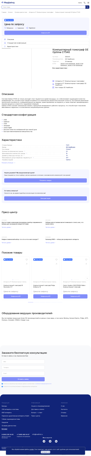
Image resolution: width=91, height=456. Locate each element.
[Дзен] (50, 429)
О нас (63, 394)
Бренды (4, 394)
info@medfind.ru (37, 423)
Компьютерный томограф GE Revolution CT (13, 286)
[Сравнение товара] (26, 263)
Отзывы (63, 401)
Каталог (4, 417)
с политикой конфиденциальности (42, 372)
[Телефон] (85, 3)
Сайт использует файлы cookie (34, 445)
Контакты (64, 397)
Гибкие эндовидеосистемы (11, 407)
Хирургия (5, 411)
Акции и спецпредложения (40, 394)
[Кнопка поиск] (87, 7)
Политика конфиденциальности (30, 435)
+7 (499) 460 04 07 (23, 423)
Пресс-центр (35, 404)
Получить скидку (45, 180)
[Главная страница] (8, 3)
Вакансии (64, 404)
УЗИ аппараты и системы (10, 397)
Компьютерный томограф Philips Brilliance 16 (44, 286)
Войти (80, 2)
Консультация (45, 198)
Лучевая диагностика (9, 414)
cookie (31, 449)
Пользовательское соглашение (30, 437)
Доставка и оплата (37, 397)
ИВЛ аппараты (7, 401)
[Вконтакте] (56, 429)
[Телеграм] (44, 429)
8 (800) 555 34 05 (7, 423)
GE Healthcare (69, 59)
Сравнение (19, 28)
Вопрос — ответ (36, 401)
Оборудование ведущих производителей (27, 313)
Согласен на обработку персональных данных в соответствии (27, 372)
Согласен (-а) (45, 452)
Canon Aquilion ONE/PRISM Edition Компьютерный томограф (74, 286)
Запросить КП (45, 33)
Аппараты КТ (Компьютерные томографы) (16, 282)
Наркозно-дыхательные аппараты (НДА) (15, 404)
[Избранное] (26, 259)
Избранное (8, 28)
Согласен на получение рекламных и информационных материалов (20, 374)
